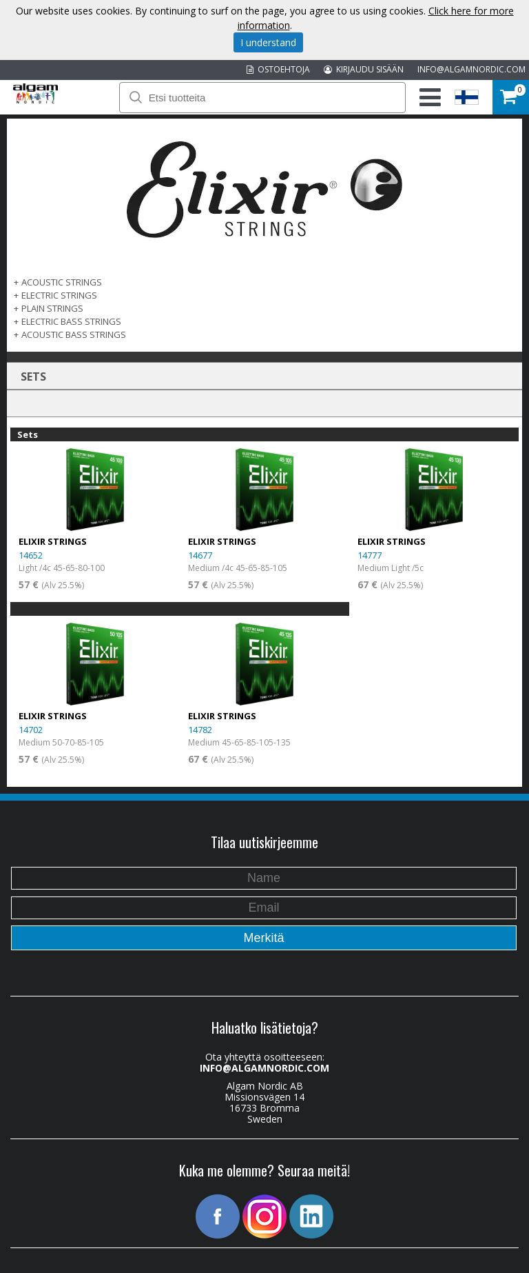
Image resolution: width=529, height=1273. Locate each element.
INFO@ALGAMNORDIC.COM (471, 69)
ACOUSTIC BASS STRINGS (73, 334)
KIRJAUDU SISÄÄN (364, 69)
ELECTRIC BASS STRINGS (71, 321)
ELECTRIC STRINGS (59, 295)
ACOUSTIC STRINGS (61, 282)
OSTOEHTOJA (278, 69)
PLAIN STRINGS (52, 308)
